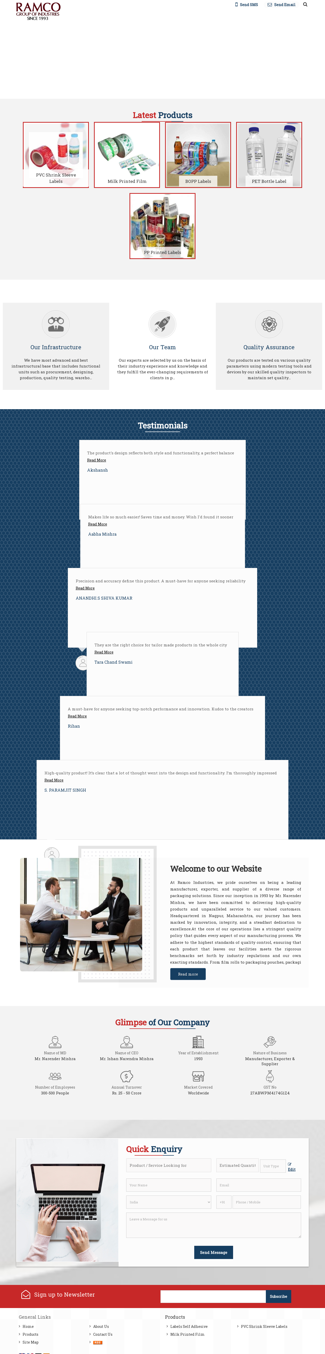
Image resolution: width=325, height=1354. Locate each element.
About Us (101, 1326)
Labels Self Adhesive (189, 1326)
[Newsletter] (213, 1296)
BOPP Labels (198, 181)
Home (28, 1326)
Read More (96, 460)
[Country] (168, 1202)
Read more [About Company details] (188, 974)
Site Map (31, 1342)
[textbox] (273, 1166)
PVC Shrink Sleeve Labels (56, 178)
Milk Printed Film (127, 181)
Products (30, 1334)
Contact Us (102, 1334)
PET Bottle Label (269, 181)
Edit (292, 1167)
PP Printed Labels (162, 252)
